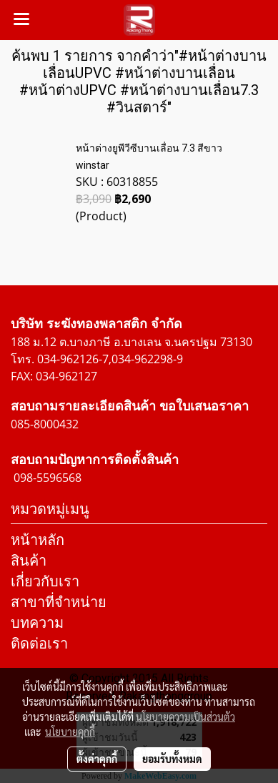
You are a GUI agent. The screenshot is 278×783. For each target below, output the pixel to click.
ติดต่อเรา (39, 643)
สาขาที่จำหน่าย (58, 601)
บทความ (37, 622)
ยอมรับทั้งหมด (172, 758)
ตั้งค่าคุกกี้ (96, 758)
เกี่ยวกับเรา (45, 581)
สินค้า (28, 560)
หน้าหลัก (37, 539)
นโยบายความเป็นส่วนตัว (185, 716)
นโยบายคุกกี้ (70, 731)
